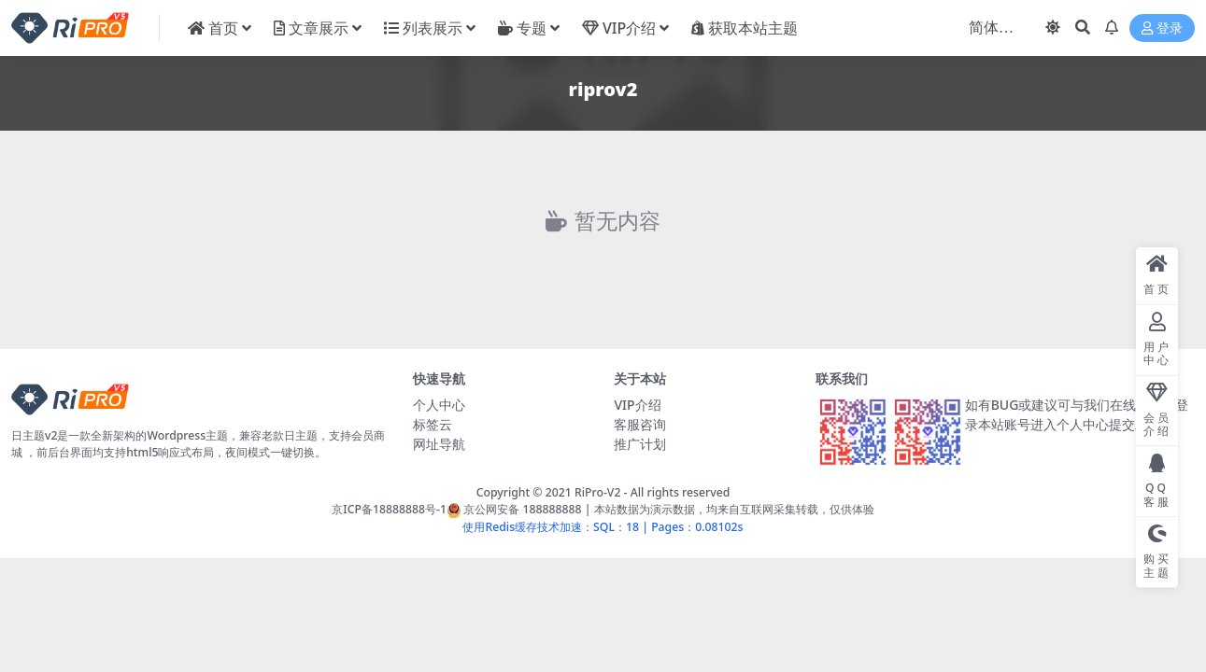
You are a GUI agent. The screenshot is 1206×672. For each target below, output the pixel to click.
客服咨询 (640, 424)
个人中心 (439, 404)
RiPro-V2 (597, 492)
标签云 (432, 424)
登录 (1162, 28)
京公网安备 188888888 (514, 509)
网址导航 (439, 444)
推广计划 (640, 444)
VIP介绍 (637, 404)
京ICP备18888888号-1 (389, 509)
